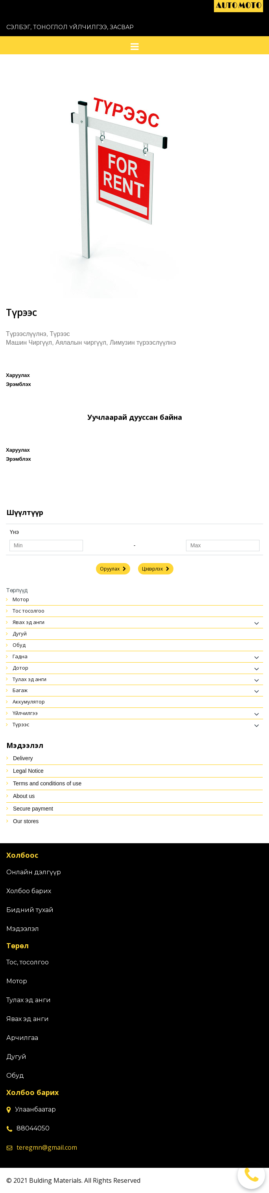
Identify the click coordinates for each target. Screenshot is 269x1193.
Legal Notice (28, 771)
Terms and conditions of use (47, 783)
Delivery (23, 758)
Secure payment (33, 808)
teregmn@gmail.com (47, 1147)
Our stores (26, 821)
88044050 (33, 1128)
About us (24, 796)
